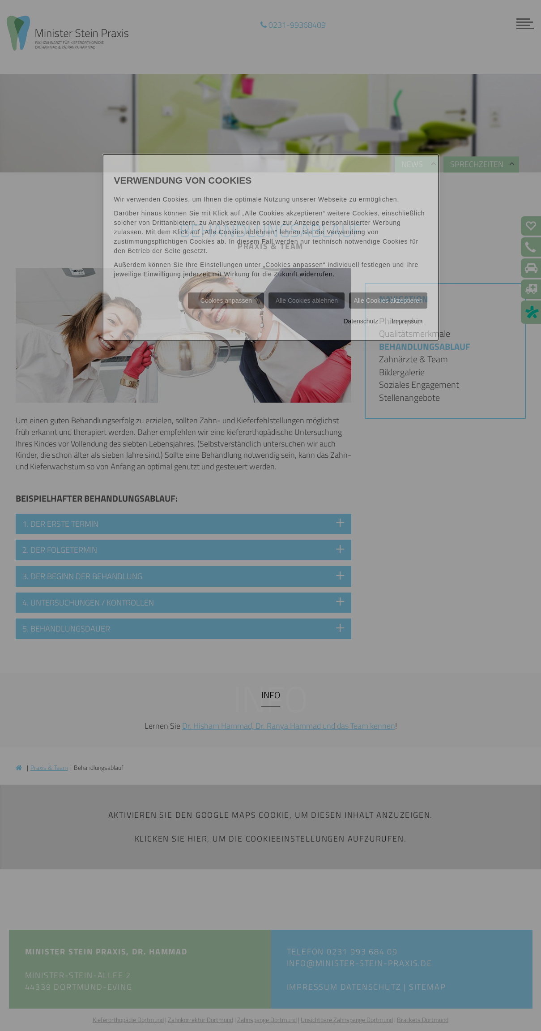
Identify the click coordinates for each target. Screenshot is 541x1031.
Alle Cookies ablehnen (307, 300)
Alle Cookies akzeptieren (388, 300)
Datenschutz (360, 321)
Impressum (407, 321)
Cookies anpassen (226, 300)
